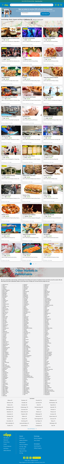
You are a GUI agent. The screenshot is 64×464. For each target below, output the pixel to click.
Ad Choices (6, 448)
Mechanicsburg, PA (39, 407)
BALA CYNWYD (5, 290)
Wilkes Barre (25, 391)
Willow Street (25, 392)
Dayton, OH (9, 418)
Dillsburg (24, 308)
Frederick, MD (24, 414)
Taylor (24, 380)
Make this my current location (38, 19)
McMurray (46, 341)
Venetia (45, 384)
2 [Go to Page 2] (33, 263)
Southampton (46, 376)
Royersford (46, 370)
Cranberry (25, 305)
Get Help (21, 446)
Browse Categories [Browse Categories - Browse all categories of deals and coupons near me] (38, 438)
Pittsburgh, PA (39, 414)
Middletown (4, 345)
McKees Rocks (5, 341)
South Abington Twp (27, 376)
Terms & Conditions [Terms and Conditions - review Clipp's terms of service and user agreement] (23, 444)
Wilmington (46, 392)
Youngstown (46, 394)
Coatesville (25, 301)
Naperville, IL (53, 404)
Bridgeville (25, 296)
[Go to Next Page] (36, 264)
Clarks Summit (47, 300)
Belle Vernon (46, 291)
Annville (45, 288)
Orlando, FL (53, 409)
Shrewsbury (4, 375)
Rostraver (25, 370)
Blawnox (45, 293)
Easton (45, 312)
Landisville (25, 333)
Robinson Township (48, 369)
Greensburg (25, 322)
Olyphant (3, 359)
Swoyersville (46, 379)
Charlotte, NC (24, 404)
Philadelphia (25, 363)
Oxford (3, 360)
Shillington (46, 373)
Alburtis (24, 285)
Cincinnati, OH (24, 409)
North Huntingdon (26, 355)
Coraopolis (46, 304)
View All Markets (32, 428)
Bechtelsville (25, 291)
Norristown (4, 355)
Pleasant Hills (25, 365)
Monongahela (25, 346)
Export (3, 315)
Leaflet (50, 26)
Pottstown (25, 367)
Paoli (45, 360)
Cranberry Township (48, 305)
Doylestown (25, 309)
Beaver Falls (4, 291)
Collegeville (46, 301)
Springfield (4, 378)
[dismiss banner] (61, 8)
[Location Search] (43, 5)
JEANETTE (4, 331)
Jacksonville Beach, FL (24, 423)
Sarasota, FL (38, 423)
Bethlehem (4, 293)
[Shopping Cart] (61, 5)
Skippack (45, 375)
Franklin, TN (9, 425)
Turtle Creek (25, 383)
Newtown (25, 354)
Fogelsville (25, 317)
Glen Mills (46, 320)
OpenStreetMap (56, 26)
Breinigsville (4, 296)
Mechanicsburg (47, 343)
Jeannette (25, 331)
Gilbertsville (25, 320)
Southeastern (4, 377)
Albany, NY (10, 400)
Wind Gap (4, 393)
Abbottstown (4, 284)
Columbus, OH (10, 416)
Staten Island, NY (53, 416)
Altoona (45, 286)
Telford (45, 380)
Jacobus (24, 330)
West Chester (4, 387)
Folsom (45, 317)
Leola (45, 336)
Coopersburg (25, 304)
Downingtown (5, 309)
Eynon (45, 315)
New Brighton (4, 352)
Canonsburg (46, 298)
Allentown (4, 286)
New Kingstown (5, 354)
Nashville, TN (53, 407)
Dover (45, 308)
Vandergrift (25, 384)
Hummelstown (5, 328)
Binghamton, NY (9, 407)
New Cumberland (47, 352)
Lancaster (4, 333)
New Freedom (4, 353)
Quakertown (4, 368)
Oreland (45, 359)
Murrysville (25, 349)
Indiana (24, 329)
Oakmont (3, 357)
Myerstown (46, 349)
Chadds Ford (4, 300)
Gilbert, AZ (24, 416)
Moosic (45, 347)
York (23, 394)
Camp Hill (25, 298)
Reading (24, 368)
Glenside (45, 321)
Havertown (46, 324)
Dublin (3, 310)
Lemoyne (24, 336)
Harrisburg (46, 323)
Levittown (4, 337)
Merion (45, 344)
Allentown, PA (10, 402)
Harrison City (4, 324)
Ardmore (24, 289)
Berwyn (24, 292)
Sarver (45, 371)
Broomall (3, 297)
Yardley (3, 394)
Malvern (3, 339)
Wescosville (46, 386)
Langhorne (46, 333)
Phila (3, 363)
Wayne (24, 386)
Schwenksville (26, 372)
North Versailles (47, 355)
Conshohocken (5, 304)
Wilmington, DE (53, 423)
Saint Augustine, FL (39, 418)
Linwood (3, 338)
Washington (4, 386)
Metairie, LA (38, 411)
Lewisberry (25, 337)
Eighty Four (4, 313)
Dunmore (25, 310)
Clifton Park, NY (24, 411)
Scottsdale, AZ (39, 425)
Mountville (4, 349)
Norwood (46, 356)
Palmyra (24, 360)
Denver (24, 307)
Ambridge (25, 288)
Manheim (45, 339)
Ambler (3, 288)
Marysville (46, 340)
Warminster (25, 385)
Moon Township (26, 347)
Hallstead (45, 322)
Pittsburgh (25, 364)
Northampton (25, 356)
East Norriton (4, 312)
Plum (45, 365)
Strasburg (25, 379)
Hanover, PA (24, 418)
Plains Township (5, 365)
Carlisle (3, 299)
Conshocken (46, 302)
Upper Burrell (46, 383)
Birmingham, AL (10, 409)
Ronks (3, 370)
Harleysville (25, 323)
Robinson (24, 369)
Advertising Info (37, 446)
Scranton (45, 372)
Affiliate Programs (38, 448)
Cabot (3, 298)
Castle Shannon (47, 299)
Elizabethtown (47, 313)
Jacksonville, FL (24, 425)
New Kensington (47, 353)
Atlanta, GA (9, 404)
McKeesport (25, 341)
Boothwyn (25, 294)
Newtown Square (47, 354)
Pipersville (4, 364)
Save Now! (45, 13)
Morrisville (25, 348)
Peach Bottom (26, 361)
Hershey (45, 325)
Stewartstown (47, 378)
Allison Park (25, 286)
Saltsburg (3, 371)
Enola (24, 314)
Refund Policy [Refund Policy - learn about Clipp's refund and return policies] (22, 442)
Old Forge (46, 357)
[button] (63, 1)
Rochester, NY (39, 416)
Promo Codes (22, 448)
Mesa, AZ (39, 409)
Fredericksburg (47, 318)
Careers (5, 444)
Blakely (24, 293)
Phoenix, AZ (53, 411)
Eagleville (45, 310)
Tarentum (3, 380)
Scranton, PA (53, 414)
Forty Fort (4, 318)
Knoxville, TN (39, 400)
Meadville (25, 343)
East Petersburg (26, 312)
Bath (24, 290)
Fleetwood (4, 317)
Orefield (24, 359)
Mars (24, 340)
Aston (45, 289)
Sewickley (4, 373)
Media (24, 344)
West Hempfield (47, 387)
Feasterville (46, 316)
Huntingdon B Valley (27, 328)
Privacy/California (7, 446)
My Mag (21, 453)
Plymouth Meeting (5, 367)
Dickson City (4, 308)
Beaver (45, 290)
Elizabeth (24, 313)
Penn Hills (46, 361)
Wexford (45, 388)
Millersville (25, 345)
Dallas (24, 306)
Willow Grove (4, 392)
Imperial (3, 329)
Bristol (45, 296)
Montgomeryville (5, 347)
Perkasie (45, 362)
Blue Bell (3, 294)
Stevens (24, 378)
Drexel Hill (46, 309)
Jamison (45, 330)
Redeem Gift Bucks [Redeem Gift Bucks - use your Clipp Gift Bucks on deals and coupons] (23, 440)
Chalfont (24, 300)
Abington (24, 284)
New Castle (25, 352)
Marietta (3, 340)
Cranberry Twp (5, 306)
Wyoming (25, 393)
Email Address (25, 12)
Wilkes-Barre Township (48, 391)
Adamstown (46, 284)
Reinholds (4, 369)
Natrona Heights (26, 351)
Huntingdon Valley (47, 328)
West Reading (25, 388)
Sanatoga (24, 371)
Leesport (3, 336)
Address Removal (7, 450)
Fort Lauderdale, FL (10, 423)
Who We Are (6, 437)
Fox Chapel (25, 318)
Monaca (3, 346)
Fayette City (25, 316)
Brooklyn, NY (24, 400)
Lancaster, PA (39, 402)
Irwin (3, 330)
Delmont (3, 307)
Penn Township (5, 362)
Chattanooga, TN (24, 407)
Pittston (45, 364)
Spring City (46, 377)
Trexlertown (4, 383)
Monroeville (46, 346)
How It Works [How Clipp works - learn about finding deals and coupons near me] (37, 440)
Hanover (3, 323)
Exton (24, 315)
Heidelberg (4, 325)
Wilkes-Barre (4, 391)
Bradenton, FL (10, 411)
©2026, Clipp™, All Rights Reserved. (31, 460)
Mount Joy (46, 348)
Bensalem (4, 292)
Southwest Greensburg (27, 377)
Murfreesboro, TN (53, 402)
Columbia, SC (10, 414)
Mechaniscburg (5, 344)
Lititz (24, 338)
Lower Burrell (46, 338)
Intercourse (46, 329)
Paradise (3, 361)
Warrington (46, 385)
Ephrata (45, 314)
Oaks (24, 357)
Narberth (3, 351)
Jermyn (45, 331)
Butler (45, 297)
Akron (3, 285)
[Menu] (2, 5)
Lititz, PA (39, 404)
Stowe (3, 379)
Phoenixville (46, 363)
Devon (45, 307)
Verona (3, 385)
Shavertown (25, 373)
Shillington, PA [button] (28, 19)
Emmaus (3, 314)
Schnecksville (4, 372)
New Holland (25, 353)
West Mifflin (4, 388)
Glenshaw (25, 321)
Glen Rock (4, 321)
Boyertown (46, 294)
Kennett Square (5, 332)
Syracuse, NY (53, 418)
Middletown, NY (53, 400)
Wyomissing (46, 393)
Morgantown (4, 348)
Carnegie (24, 299)
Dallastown (46, 306)
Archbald (3, 289)
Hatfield (24, 324)
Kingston (45, 332)
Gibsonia (3, 320)
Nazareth (45, 351)
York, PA (53, 425)
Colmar (3, 302)
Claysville (3, 301)
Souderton (4, 376)
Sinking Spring (26, 375)
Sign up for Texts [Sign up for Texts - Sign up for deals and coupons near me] (23, 450)
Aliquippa (46, 285)
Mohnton (45, 345)
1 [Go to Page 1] (30, 263)
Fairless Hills (4, 316)
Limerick (45, 337)
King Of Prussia (26, 332)
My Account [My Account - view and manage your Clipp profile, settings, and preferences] (22, 438)
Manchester (25, 339)
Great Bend (4, 322)
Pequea (24, 362)
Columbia (25, 302)
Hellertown (25, 325)
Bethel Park (46, 292)
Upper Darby (4, 384)
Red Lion (45, 368)
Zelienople (4, 395)
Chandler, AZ (24, 402)
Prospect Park (46, 367)
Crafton (3, 305)
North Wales (4, 356)
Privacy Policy (7, 442)
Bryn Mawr (25, 297)
